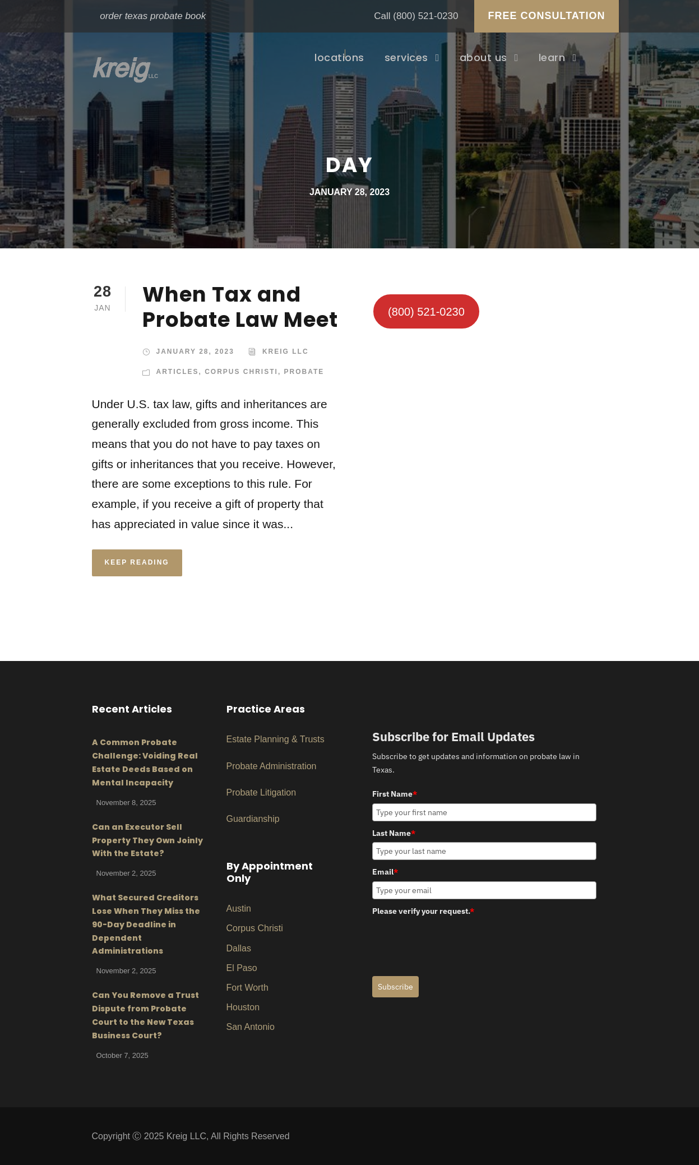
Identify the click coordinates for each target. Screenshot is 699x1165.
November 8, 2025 (126, 802)
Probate (304, 372)
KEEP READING (137, 562)
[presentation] (457, 942)
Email (385, 872)
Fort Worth (247, 987)
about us (483, 57)
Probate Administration (271, 766)
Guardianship (253, 819)
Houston (243, 1007)
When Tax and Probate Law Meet (240, 307)
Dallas (238, 948)
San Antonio (250, 1027)
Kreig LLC (285, 351)
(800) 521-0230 (425, 16)
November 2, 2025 (126, 873)
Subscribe (395, 987)
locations (339, 57)
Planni (265, 739)
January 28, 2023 (195, 351)
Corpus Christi (241, 372)
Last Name (393, 833)
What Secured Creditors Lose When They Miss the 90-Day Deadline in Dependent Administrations (146, 924)
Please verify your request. (423, 911)
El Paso (241, 968)
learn (552, 57)
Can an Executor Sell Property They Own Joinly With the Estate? (147, 840)
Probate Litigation (261, 792)
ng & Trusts (302, 739)
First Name (394, 794)
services (406, 57)
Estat (236, 739)
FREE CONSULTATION (546, 15)
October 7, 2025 (122, 1055)
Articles (177, 372)
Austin (238, 908)
